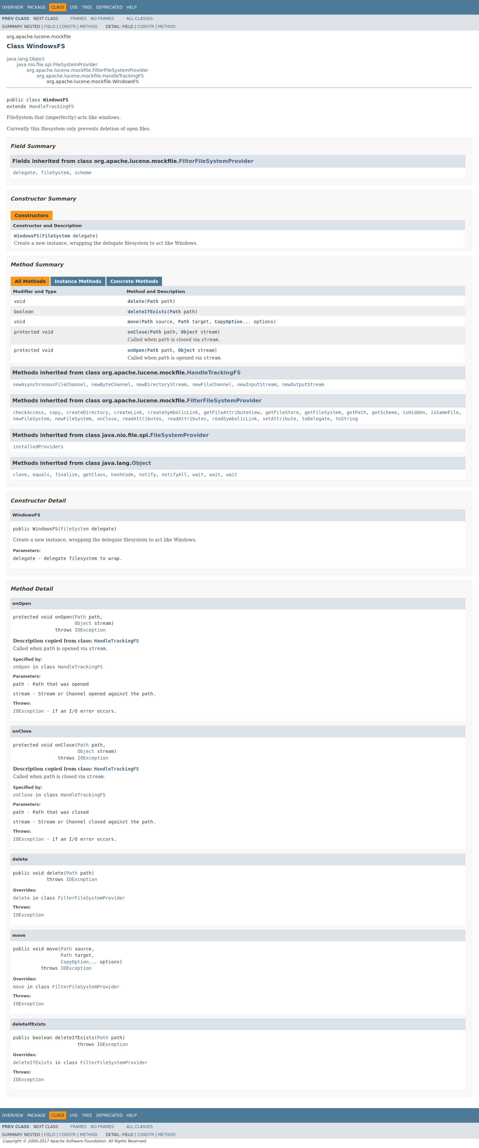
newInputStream (256, 384)
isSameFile (445, 412)
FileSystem (56, 235)
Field (49, 26)
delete (136, 301)
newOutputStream (303, 384)
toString (346, 418)
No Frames (102, 18)
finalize (66, 474)
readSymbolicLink (234, 418)
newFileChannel (212, 384)
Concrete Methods (134, 281)
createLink (128, 412)
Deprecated (109, 7)
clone (20, 474)
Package (36, 7)
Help (132, 7)
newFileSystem (31, 418)
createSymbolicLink (173, 412)
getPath (356, 412)
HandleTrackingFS (51, 106)
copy (55, 412)
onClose (137, 332)
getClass (94, 474)
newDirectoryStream (161, 384)
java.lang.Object (26, 59)
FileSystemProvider (179, 435)
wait (198, 474)
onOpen (136, 350)
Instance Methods (78, 281)
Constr (67, 26)
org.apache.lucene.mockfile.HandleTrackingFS (90, 75)
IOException (90, 630)
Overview (12, 7)
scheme (83, 172)
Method (88, 26)
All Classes (139, 18)
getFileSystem (323, 412)
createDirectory (87, 412)
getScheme (384, 412)
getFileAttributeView (232, 412)
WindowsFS (26, 235)
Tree (87, 7)
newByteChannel (111, 384)
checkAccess (28, 412)
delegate (24, 172)
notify (147, 474)
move (133, 321)
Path (153, 301)
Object (189, 332)
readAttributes (142, 418)
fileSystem (55, 172)
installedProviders (38, 446)
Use (74, 7)
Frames (79, 18)
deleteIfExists (147, 311)
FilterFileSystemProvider (216, 161)
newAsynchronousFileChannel (49, 384)
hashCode (122, 474)
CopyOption (228, 321)
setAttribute (279, 418)
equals (41, 474)
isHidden (414, 412)
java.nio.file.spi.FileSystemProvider (57, 64)
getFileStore (282, 412)
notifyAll (174, 474)
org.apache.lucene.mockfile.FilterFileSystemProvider (87, 70)
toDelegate (316, 418)
